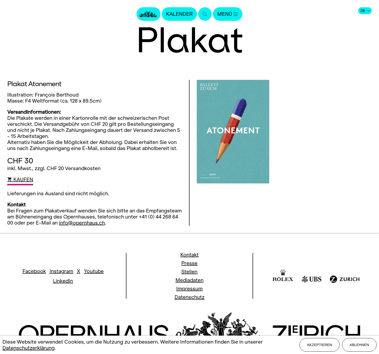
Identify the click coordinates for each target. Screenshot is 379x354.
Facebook (34, 271)
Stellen (189, 271)
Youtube (94, 271)
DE (365, 11)
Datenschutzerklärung (28, 348)
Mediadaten (189, 280)
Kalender (179, 14)
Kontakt (189, 254)
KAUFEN (20, 179)
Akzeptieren (319, 345)
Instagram (61, 271)
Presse (189, 263)
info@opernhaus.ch (82, 223)
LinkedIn (63, 281)
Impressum (189, 288)
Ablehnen (359, 345)
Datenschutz (189, 297)
